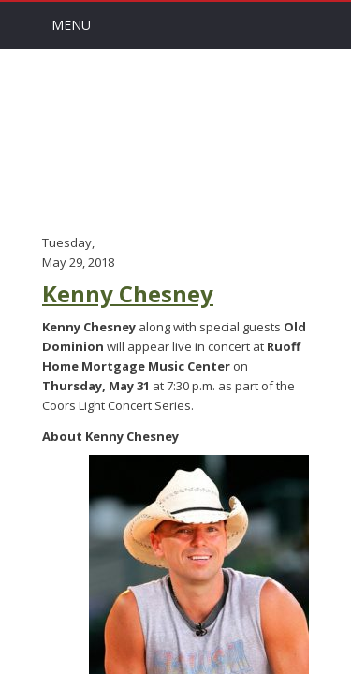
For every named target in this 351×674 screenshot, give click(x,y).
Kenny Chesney (127, 293)
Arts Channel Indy (176, 139)
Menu (71, 25)
